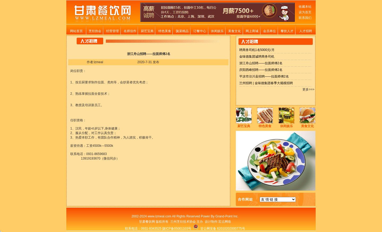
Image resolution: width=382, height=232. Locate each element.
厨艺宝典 (147, 31)
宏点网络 (224, 222)
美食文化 (234, 31)
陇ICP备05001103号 (176, 228)
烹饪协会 (95, 31)
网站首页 (76, 31)
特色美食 (164, 31)
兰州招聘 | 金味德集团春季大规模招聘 (266, 83)
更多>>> (308, 89)
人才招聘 (305, 31)
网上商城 (252, 31)
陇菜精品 (182, 31)
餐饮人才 (287, 31)
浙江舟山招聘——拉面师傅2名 (261, 63)
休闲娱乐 (217, 31)
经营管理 (112, 31)
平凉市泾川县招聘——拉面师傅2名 (264, 76)
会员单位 (269, 31)
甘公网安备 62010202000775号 (219, 228)
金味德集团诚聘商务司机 (256, 56)
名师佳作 (130, 31)
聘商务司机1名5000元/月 (257, 50)
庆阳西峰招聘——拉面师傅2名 (261, 70)
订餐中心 (199, 31)
